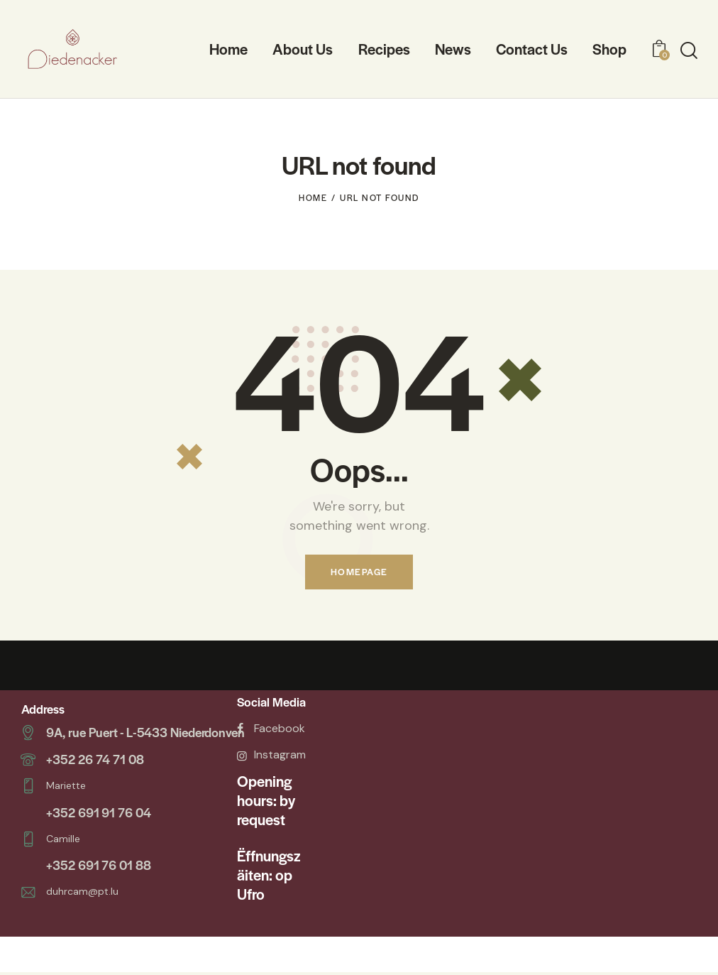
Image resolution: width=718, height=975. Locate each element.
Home (313, 197)
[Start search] (689, 51)
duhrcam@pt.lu (82, 887)
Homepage (359, 572)
